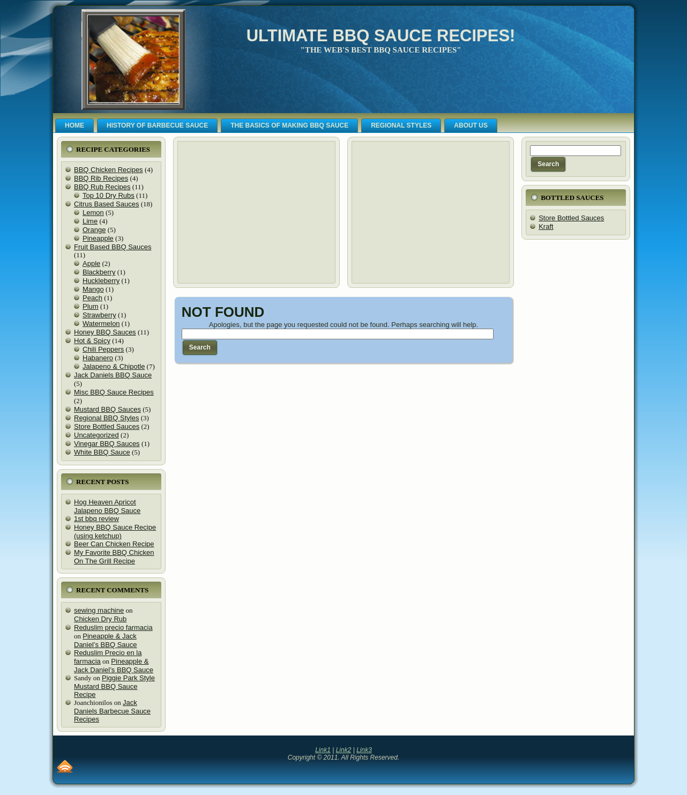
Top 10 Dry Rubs (109, 195)
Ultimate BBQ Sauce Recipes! (381, 35)
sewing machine (99, 610)
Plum (91, 306)
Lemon (93, 213)
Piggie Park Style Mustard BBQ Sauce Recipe (114, 686)
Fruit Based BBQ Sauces (113, 247)
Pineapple (98, 238)
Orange (94, 230)
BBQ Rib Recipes (101, 178)
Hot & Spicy (92, 341)
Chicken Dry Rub (100, 619)
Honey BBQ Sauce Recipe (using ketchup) (115, 531)
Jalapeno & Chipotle (114, 366)
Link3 (364, 750)
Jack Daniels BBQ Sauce (113, 375)
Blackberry (99, 272)
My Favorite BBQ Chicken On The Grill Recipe (114, 556)
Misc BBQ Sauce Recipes (114, 392)
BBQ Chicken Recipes (108, 170)
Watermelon (101, 324)
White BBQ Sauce (102, 452)
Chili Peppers (103, 349)
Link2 (344, 750)
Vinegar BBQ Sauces (107, 444)
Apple (91, 263)
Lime (90, 221)
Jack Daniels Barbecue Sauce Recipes (112, 711)
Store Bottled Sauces (106, 426)
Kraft (546, 226)
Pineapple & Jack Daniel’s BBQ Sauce (105, 640)
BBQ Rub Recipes (102, 187)
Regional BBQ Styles (106, 418)
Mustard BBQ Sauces (107, 409)
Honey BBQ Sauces (105, 332)
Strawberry (99, 315)
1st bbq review (96, 519)
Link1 (323, 750)
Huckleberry (101, 281)
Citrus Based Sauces (106, 204)
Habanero (98, 358)
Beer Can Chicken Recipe (114, 544)
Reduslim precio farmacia (113, 627)
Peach (92, 298)
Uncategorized (96, 435)
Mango (93, 289)
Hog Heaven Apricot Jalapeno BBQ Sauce (107, 506)
